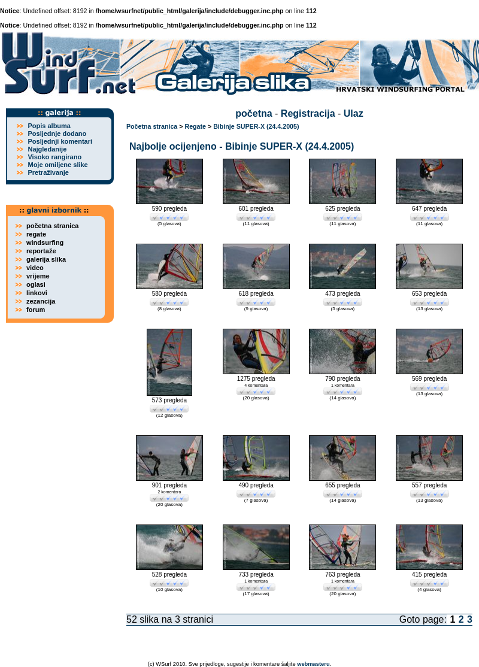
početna (253, 113)
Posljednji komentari (60, 141)
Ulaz (353, 113)
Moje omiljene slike (57, 164)
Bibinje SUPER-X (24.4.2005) (256, 126)
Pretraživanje (48, 172)
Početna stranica (151, 126)
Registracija (308, 113)
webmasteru (313, 664)
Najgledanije (47, 149)
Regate (195, 126)
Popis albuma (49, 125)
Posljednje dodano (57, 133)
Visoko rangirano (54, 156)
